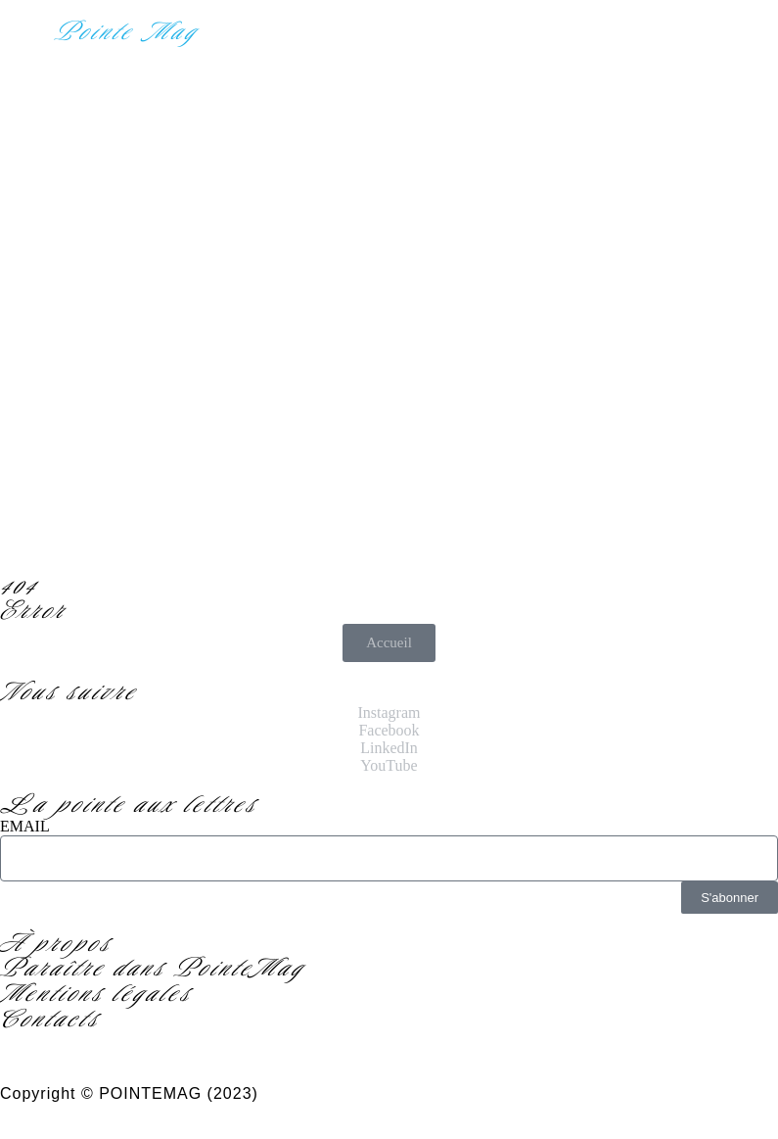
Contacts (50, 1018)
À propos (56, 943)
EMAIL (25, 826)
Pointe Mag (126, 31)
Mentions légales (96, 993)
